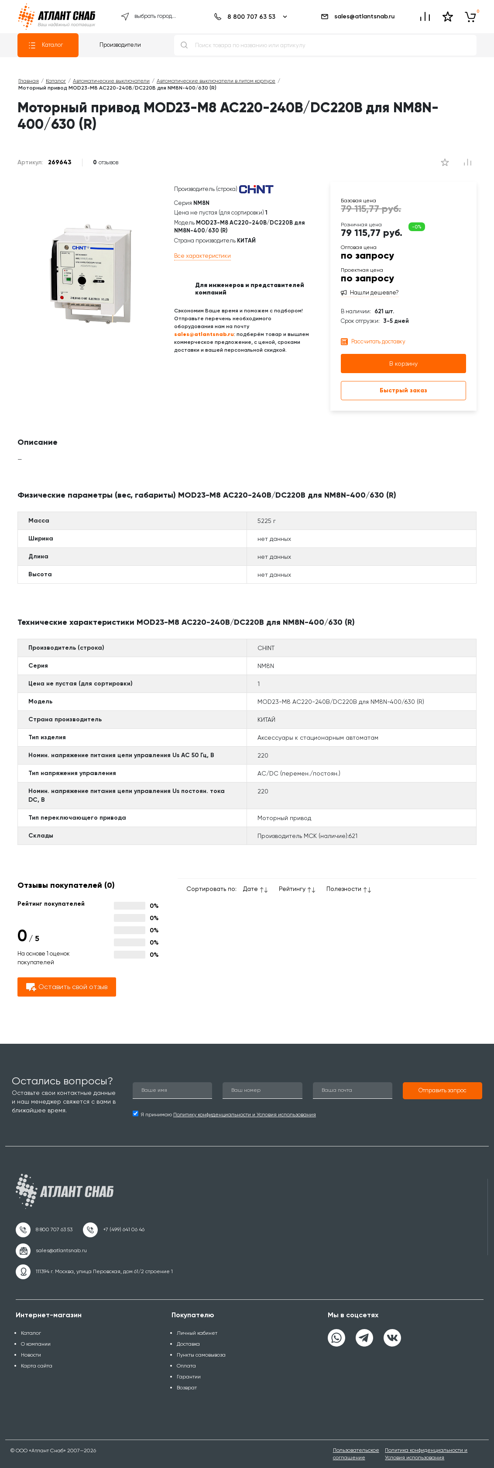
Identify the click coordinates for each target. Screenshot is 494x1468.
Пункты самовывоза (201, 1355)
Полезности (343, 888)
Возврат (187, 1388)
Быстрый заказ (403, 390)
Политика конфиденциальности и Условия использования (426, 1454)
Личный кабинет (197, 1333)
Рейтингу (292, 888)
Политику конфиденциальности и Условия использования (244, 1114)
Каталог (45, 45)
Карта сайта (36, 1366)
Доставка (188, 1344)
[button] (442, 1091)
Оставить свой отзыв (66, 987)
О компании (36, 1344)
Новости (31, 1355)
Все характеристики (202, 256)
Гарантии (189, 1377)
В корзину (403, 363)
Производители (120, 45)
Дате (250, 888)
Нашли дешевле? (374, 293)
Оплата (186, 1366)
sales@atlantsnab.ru (357, 16)
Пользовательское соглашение (356, 1454)
